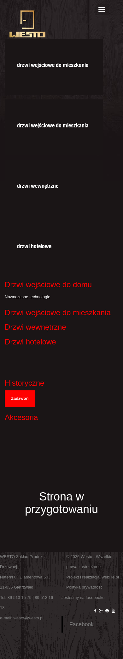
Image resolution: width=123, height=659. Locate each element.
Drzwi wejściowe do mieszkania (58, 312)
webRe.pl (110, 577)
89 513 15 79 (20, 597)
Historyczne (24, 383)
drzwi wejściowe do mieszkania (53, 64)
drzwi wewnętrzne (37, 184)
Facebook (81, 624)
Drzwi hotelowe (30, 342)
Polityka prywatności (84, 587)
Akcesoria (21, 417)
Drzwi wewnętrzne (35, 327)
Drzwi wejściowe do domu (48, 284)
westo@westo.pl (29, 618)
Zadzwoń (20, 398)
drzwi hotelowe (34, 245)
